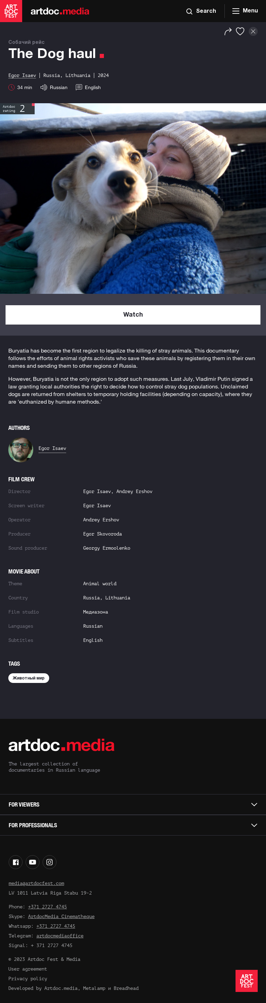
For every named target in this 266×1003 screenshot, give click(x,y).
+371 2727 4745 (47, 906)
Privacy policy (27, 978)
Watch (133, 315)
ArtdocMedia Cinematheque (61, 916)
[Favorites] (240, 31)
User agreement (27, 969)
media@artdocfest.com (36, 883)
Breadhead (126, 988)
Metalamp (94, 988)
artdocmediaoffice (59, 935)
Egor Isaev (52, 448)
